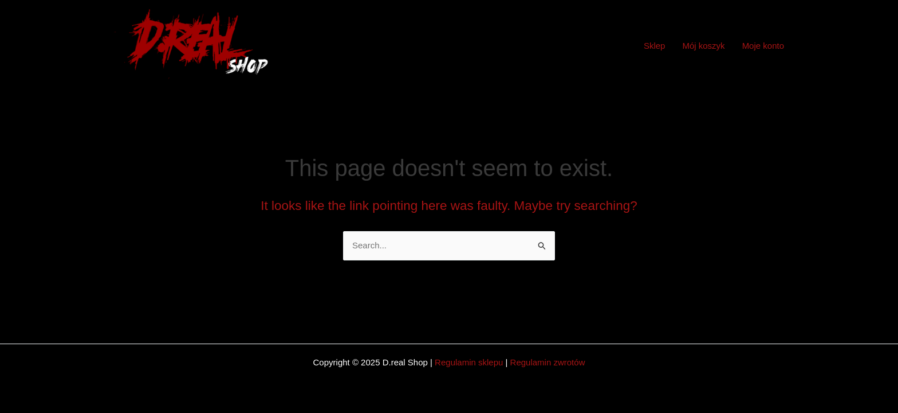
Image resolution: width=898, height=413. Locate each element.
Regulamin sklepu (469, 362)
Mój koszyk (703, 45)
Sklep (654, 45)
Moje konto (763, 45)
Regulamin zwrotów (547, 362)
